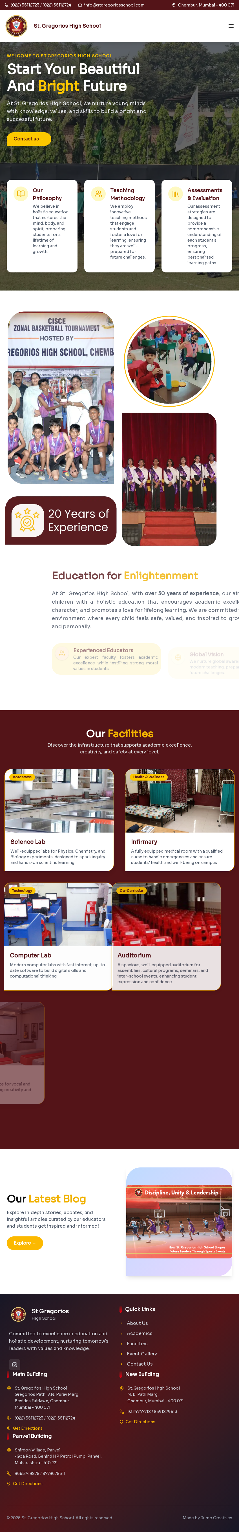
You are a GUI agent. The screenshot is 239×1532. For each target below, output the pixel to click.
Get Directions (25, 1428)
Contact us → (29, 139)
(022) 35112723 (29, 1418)
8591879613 (165, 1411)
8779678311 (54, 1473)
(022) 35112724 (61, 1418)
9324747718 (139, 1411)
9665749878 (27, 1473)
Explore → (25, 1243)
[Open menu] (231, 26)
